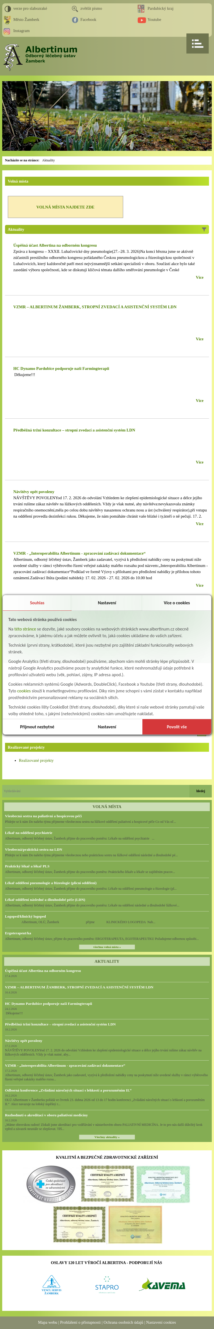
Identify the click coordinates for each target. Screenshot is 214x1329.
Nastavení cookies (161, 1322)
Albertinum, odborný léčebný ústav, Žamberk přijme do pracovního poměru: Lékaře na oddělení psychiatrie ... (79, 838)
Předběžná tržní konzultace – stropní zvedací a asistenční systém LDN (60, 1024)
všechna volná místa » (107, 947)
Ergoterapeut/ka (18, 933)
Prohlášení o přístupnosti (80, 1322)
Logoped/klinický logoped (25, 916)
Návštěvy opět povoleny (23, 1041)
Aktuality (48, 160)
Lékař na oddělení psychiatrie (28, 833)
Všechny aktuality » (107, 1137)
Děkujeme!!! (24, 374)
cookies (24, 690)
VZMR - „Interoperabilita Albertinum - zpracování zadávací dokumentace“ (65, 1065)
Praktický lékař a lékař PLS (27, 866)
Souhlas (37, 602)
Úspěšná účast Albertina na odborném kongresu (43, 971)
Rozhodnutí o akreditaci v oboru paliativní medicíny (46, 1115)
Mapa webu (47, 1322)
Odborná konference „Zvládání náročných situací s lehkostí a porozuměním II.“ (68, 1090)
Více (200, 277)
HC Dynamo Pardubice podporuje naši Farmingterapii (48, 1003)
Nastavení (107, 602)
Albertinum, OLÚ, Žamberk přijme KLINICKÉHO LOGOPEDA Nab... (80, 922)
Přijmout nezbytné (37, 726)
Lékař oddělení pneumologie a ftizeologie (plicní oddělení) (51, 883)
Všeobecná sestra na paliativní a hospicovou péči (43, 816)
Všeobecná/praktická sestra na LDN (33, 849)
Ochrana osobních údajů (123, 1322)
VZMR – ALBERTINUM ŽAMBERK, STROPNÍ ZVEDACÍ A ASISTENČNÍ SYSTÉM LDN (79, 987)
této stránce (25, 629)
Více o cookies (177, 602)
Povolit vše (177, 726)
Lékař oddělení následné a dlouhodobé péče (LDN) (45, 900)
